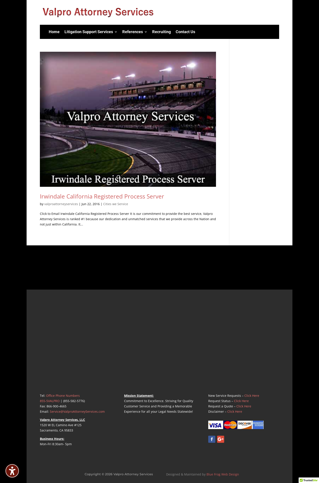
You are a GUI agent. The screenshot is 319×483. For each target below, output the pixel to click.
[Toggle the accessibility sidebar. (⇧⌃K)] (12, 470)
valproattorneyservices (61, 204)
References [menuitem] (132, 31)
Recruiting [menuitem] (161, 31)
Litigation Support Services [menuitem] (88, 31)
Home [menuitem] (54, 31)
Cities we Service (115, 204)
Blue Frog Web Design (222, 474)
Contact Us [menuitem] (185, 31)
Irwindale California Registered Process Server (102, 196)
